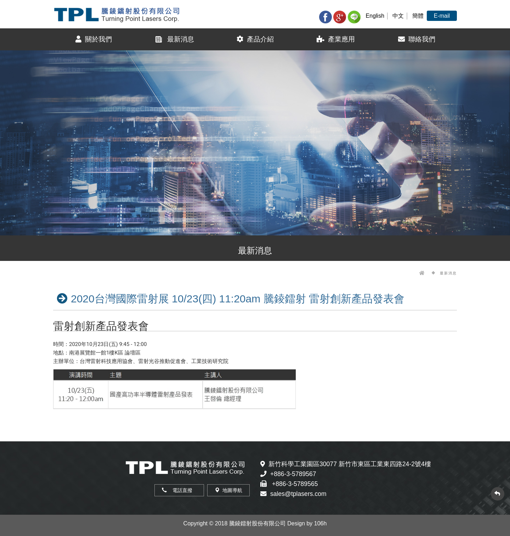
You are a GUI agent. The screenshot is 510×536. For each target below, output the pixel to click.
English (375, 16)
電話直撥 (179, 490)
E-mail (442, 16)
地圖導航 (228, 490)
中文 (398, 16)
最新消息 (174, 39)
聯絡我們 (416, 39)
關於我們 (93, 39)
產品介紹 (255, 39)
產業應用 (336, 39)
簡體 (418, 16)
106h (320, 523)
